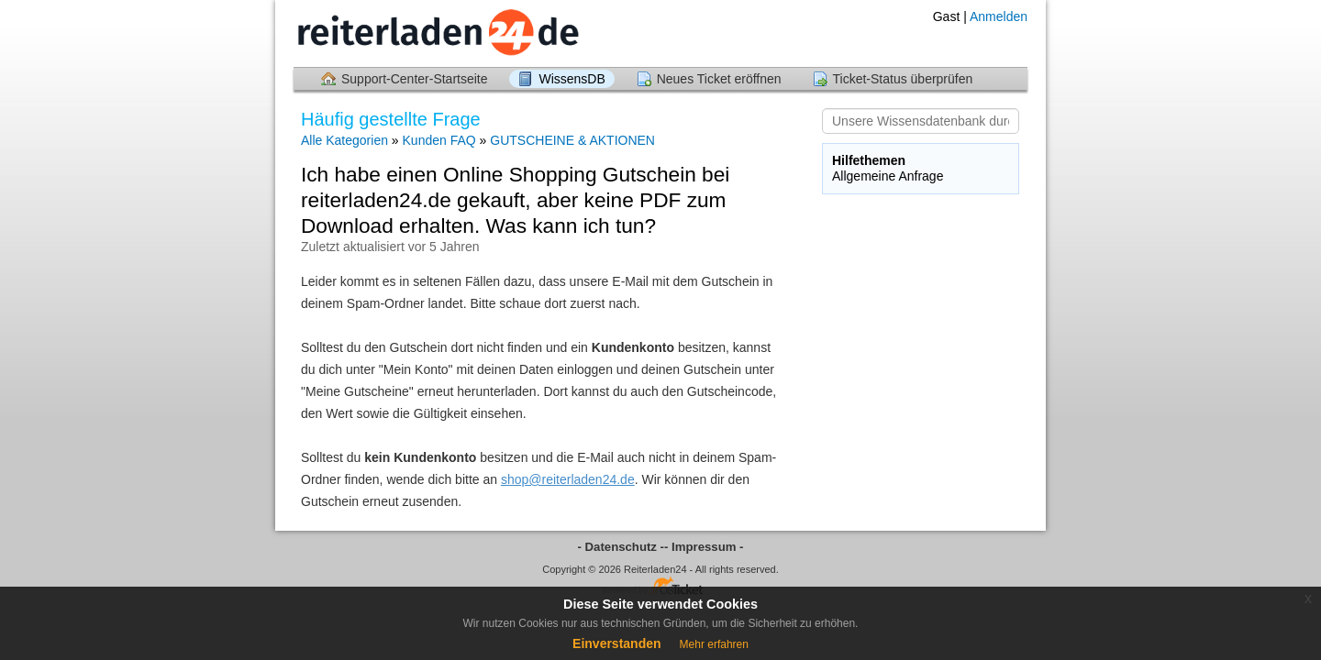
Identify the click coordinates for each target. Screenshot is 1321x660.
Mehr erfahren (714, 644)
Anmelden (998, 16)
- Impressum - (703, 547)
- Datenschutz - (621, 547)
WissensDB (571, 79)
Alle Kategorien (344, 140)
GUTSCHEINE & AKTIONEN (572, 140)
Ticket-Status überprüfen (903, 79)
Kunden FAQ (441, 140)
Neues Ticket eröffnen (719, 79)
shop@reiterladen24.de (568, 479)
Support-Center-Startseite (414, 79)
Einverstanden (616, 643)
